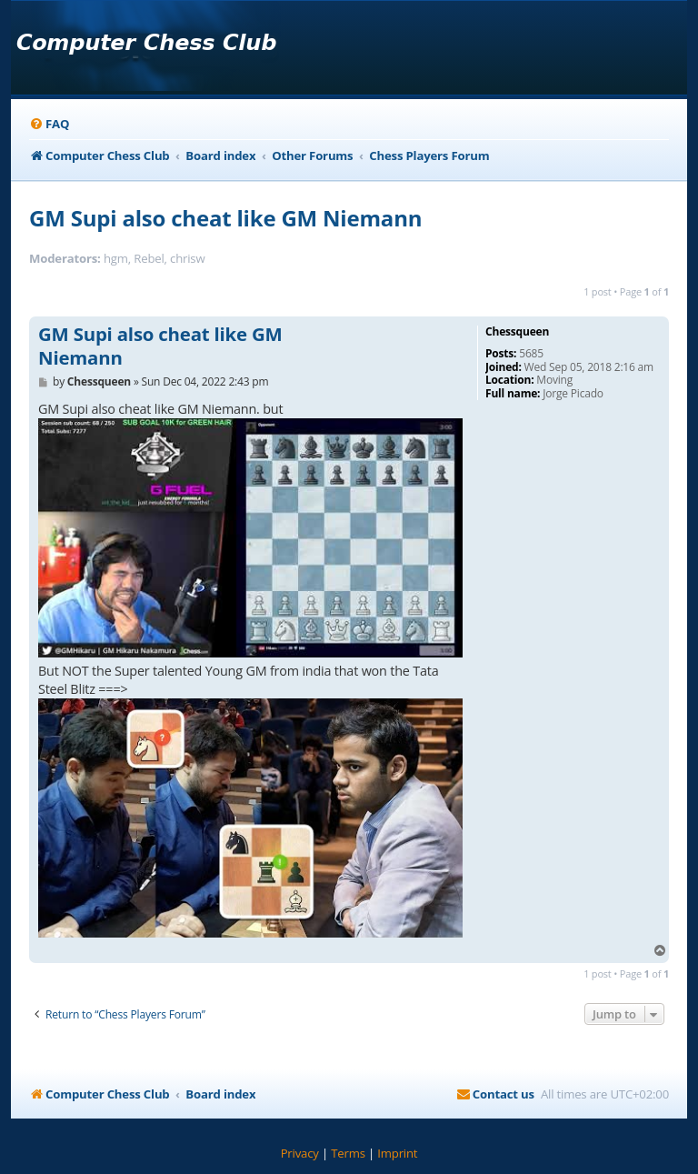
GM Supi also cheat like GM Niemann (225, 218)
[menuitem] (49, 124)
